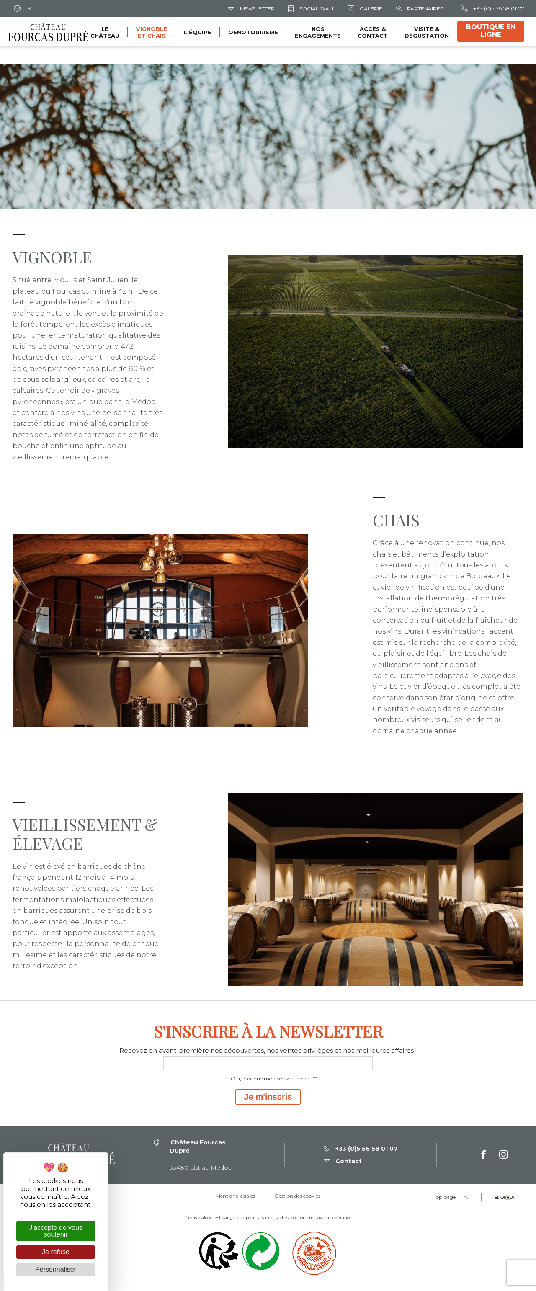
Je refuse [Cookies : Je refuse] (56, 1251)
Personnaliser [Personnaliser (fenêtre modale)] (55, 1269)
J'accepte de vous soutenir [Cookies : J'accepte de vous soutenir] (55, 1231)
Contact (343, 1161)
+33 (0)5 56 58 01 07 (492, 8)
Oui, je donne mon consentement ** (274, 1079)
